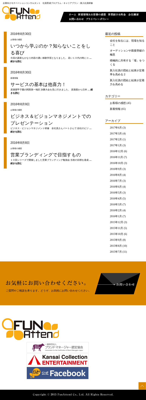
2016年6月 (116, 186)
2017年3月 (116, 133)
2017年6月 (116, 127)
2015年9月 (116, 240)
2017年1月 (116, 145)
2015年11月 (116, 228)
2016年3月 (116, 204)
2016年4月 (116, 198)
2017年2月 (116, 139)
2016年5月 (116, 192)
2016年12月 (116, 151)
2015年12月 (116, 222)
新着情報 (115, 109)
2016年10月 (116, 163)
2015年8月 (116, 245)
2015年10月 (116, 234)
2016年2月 (116, 210)
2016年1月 (116, 216)
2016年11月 (116, 157)
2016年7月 (116, 180)
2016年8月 (116, 174)
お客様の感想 (118, 103)
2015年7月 (116, 251)
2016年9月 (116, 169)
